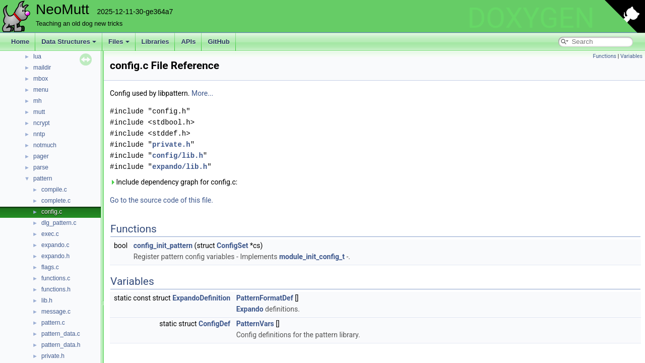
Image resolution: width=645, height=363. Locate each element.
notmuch (44, 145)
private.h (52, 355)
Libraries (155, 41)
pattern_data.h (60, 344)
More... (202, 93)
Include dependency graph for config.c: (173, 182)
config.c (51, 211)
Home (20, 41)
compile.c (54, 189)
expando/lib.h (179, 166)
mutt (39, 111)
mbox (40, 78)
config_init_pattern (163, 245)
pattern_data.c (60, 333)
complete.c (56, 200)
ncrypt (41, 123)
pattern (42, 178)
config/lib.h (177, 155)
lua (37, 56)
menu (40, 89)
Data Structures (68, 41)
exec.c (50, 233)
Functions (604, 56)
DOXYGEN (531, 18)
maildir (42, 67)
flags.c (50, 267)
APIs (188, 41)
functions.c (55, 278)
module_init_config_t (312, 257)
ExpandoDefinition (201, 298)
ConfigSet (232, 245)
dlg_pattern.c (58, 222)
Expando (250, 309)
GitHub (218, 41)
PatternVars (255, 324)
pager (41, 156)
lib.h (46, 300)
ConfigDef (214, 324)
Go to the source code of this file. (161, 200)
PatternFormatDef (264, 298)
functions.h (56, 289)
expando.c (55, 245)
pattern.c (53, 322)
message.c (56, 311)
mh (37, 100)
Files (119, 41)
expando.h (55, 256)
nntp (39, 134)
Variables (631, 56)
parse (40, 167)
